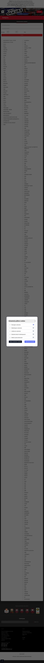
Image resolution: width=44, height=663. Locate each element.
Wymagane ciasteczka (16, 324)
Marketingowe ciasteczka (16, 328)
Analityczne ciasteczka (16, 331)
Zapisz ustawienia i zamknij (15, 341)
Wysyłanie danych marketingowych (18, 334)
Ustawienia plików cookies (17, 321)
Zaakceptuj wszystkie (29, 341)
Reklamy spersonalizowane (16, 337)
